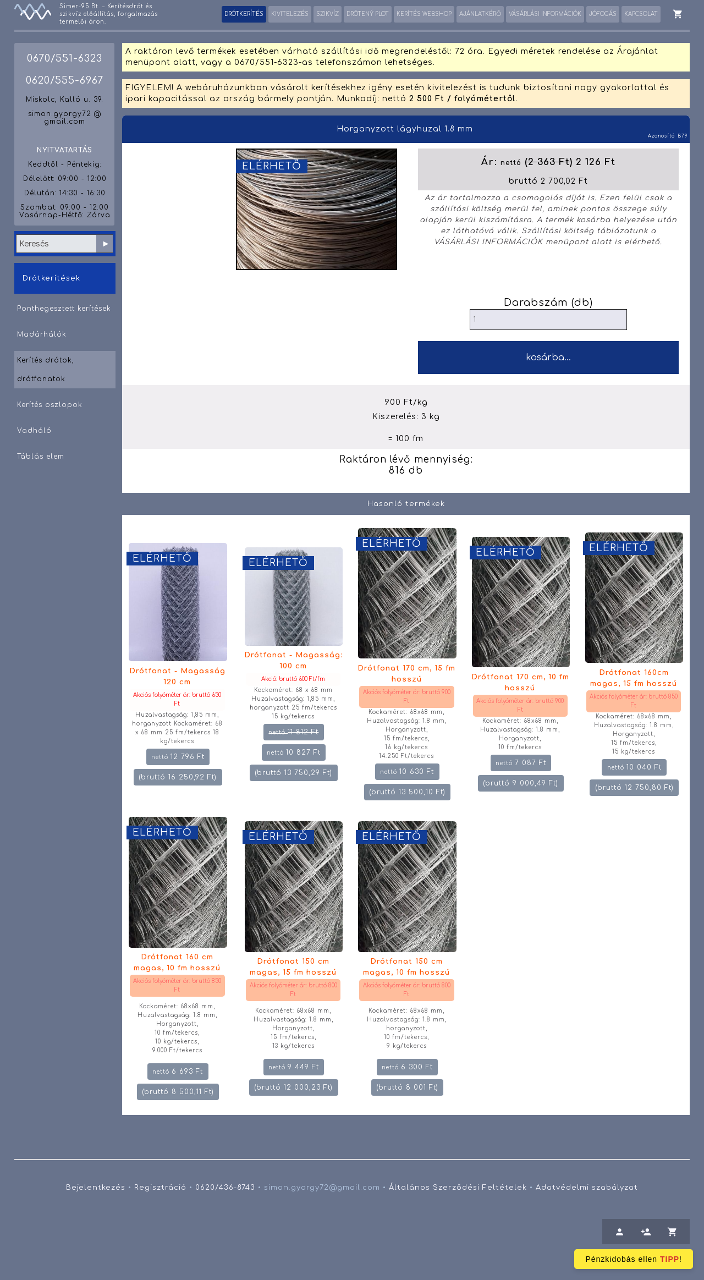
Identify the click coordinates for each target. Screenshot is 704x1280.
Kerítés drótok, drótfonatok (45, 369)
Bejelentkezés (95, 1187)
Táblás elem (40, 456)
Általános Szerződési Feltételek (458, 1187)
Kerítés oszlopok (49, 405)
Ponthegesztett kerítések (64, 308)
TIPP (669, 1259)
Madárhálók (42, 334)
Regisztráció (160, 1187)
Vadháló (34, 431)
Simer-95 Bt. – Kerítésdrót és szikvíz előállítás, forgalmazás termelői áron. (108, 14)
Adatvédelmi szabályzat (587, 1187)
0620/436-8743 (225, 1187)
